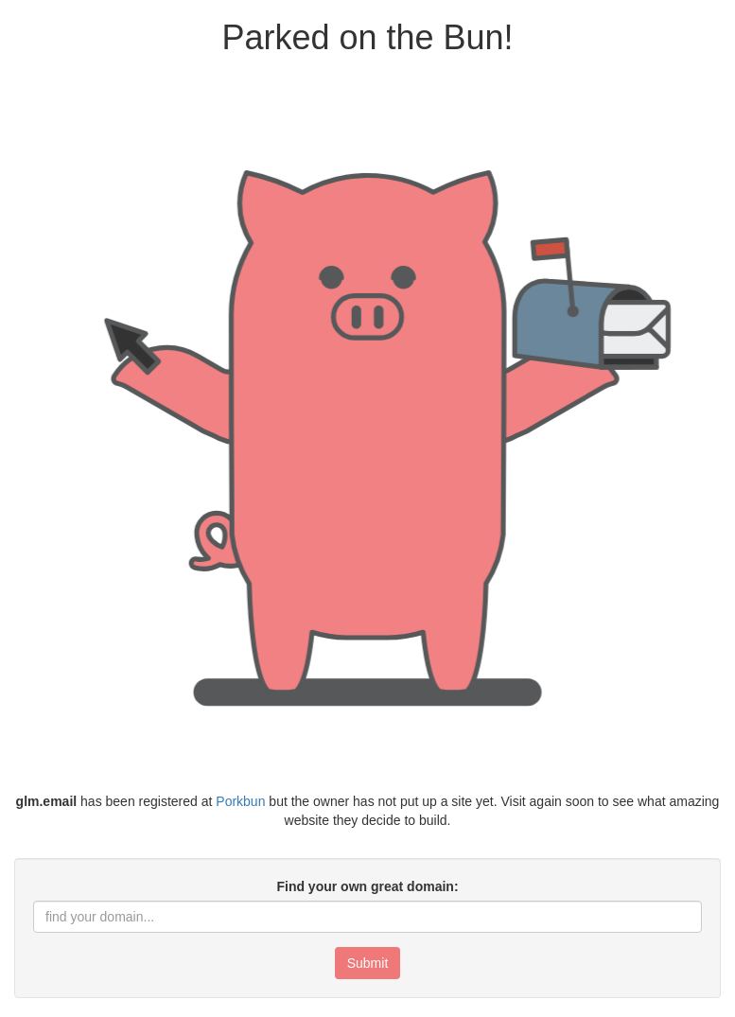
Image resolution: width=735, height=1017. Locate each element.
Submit (368, 963)
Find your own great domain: (367, 886)
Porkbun (240, 801)
